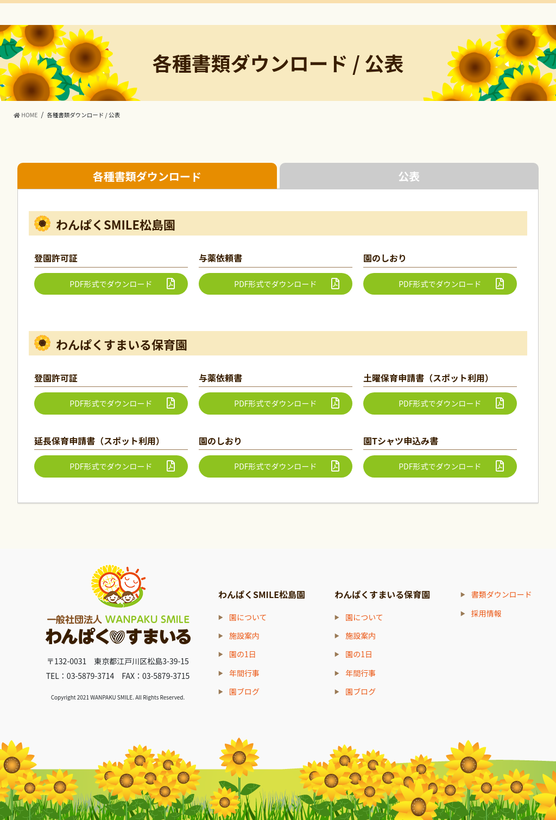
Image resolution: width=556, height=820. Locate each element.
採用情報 (486, 613)
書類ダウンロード (501, 594)
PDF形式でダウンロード (111, 283)
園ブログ (244, 691)
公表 (409, 176)
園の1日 (242, 654)
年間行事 (244, 673)
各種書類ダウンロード (147, 176)
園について (248, 617)
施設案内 (244, 635)
